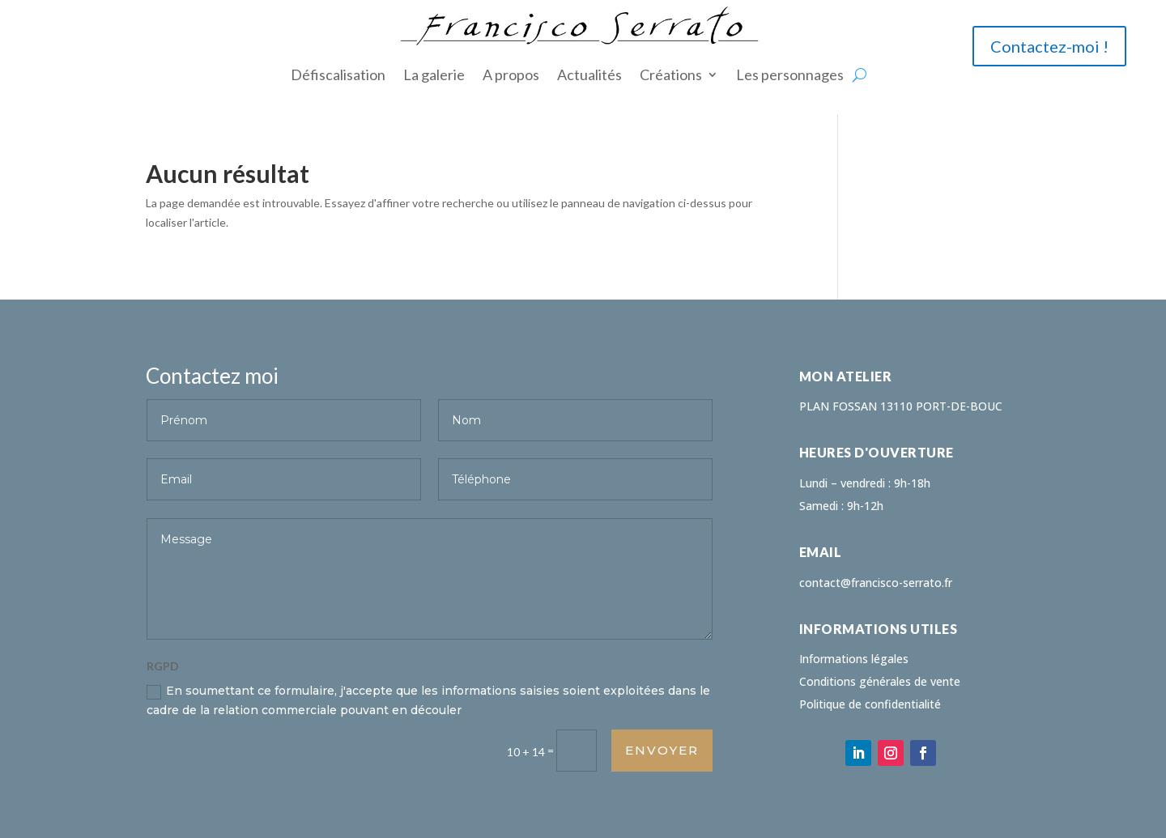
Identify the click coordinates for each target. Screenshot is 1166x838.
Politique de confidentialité (870, 704)
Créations (671, 74)
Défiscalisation (338, 74)
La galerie (434, 74)
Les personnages (790, 74)
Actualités (589, 74)
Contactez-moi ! (1049, 46)
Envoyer (662, 750)
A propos (511, 74)
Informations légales (854, 658)
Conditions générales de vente (879, 681)
